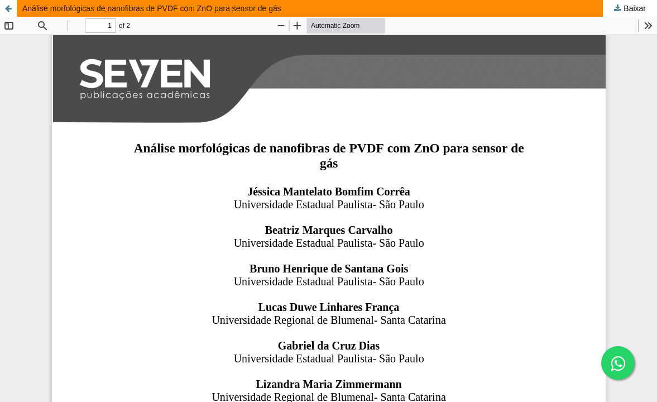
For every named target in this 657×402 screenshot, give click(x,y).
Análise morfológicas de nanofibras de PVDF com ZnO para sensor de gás (151, 8)
